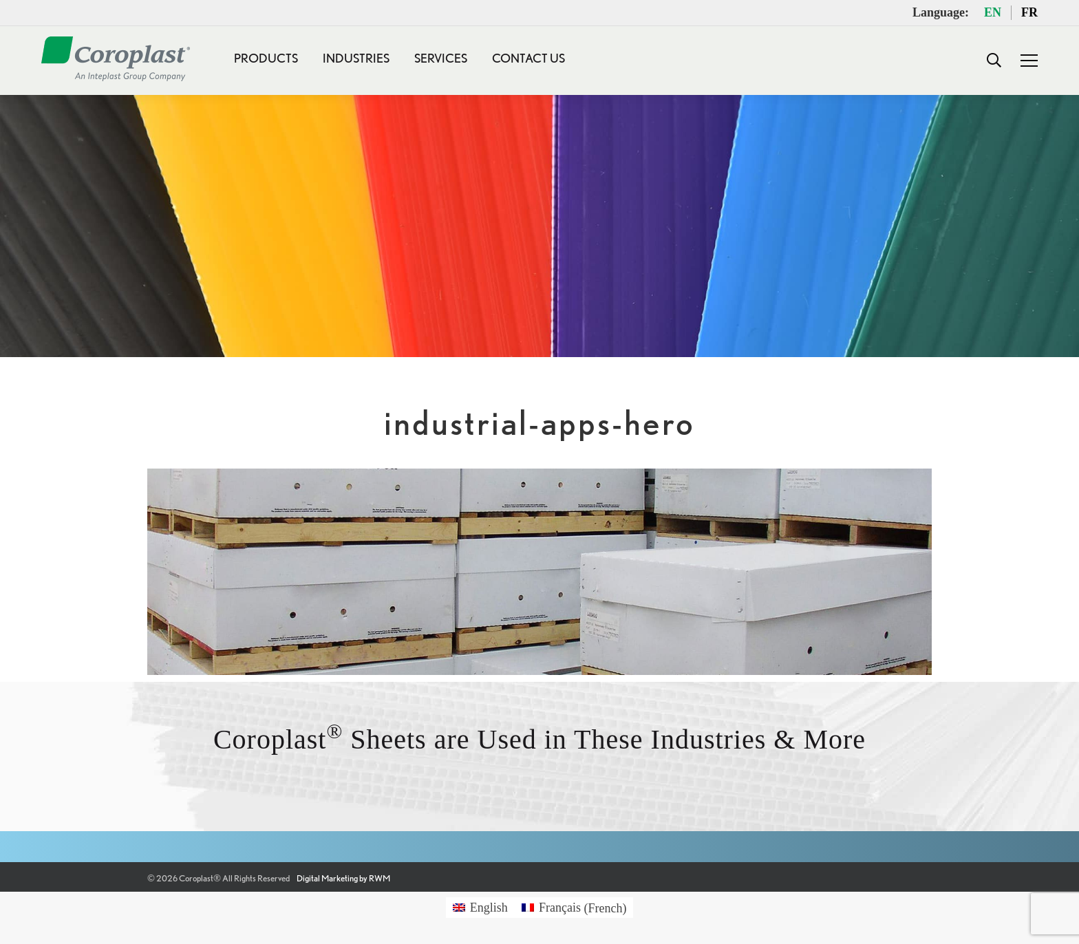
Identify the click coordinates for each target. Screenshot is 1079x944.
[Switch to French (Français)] (574, 908)
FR (1029, 12)
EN (992, 12)
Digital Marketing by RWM (343, 878)
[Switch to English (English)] (480, 908)
